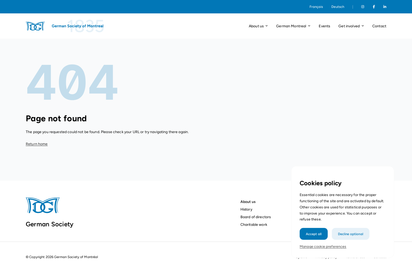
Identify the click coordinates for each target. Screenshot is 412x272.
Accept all (315, 241)
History (246, 209)
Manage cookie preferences (324, 253)
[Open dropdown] (266, 26)
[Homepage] (65, 26)
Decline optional (350, 241)
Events (324, 26)
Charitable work (253, 224)
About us (247, 202)
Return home (37, 144)
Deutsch (337, 7)
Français (316, 7)
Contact (379, 26)
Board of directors (255, 217)
